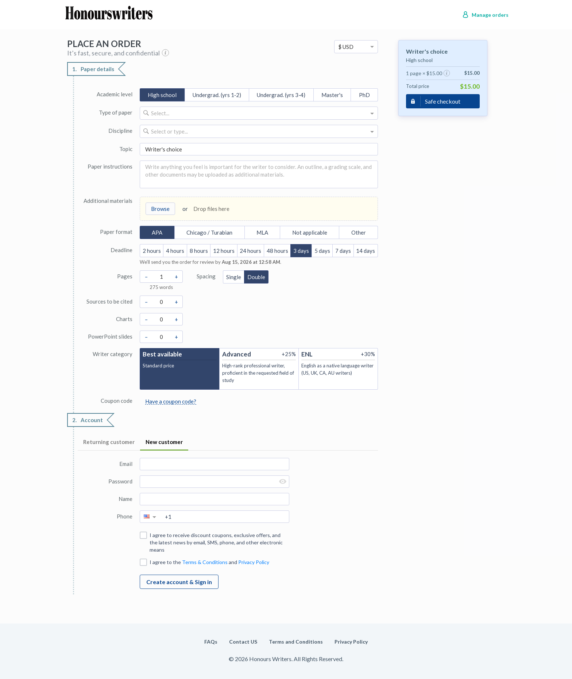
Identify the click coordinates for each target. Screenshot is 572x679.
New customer (164, 442)
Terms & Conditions (205, 562)
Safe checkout (442, 101)
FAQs (210, 642)
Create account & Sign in (179, 581)
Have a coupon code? (170, 401)
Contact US (243, 642)
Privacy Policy (253, 562)
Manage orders (490, 15)
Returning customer (109, 442)
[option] (356, 46)
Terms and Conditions (296, 642)
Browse (160, 208)
